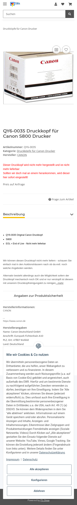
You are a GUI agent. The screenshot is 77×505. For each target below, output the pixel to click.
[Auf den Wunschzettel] (66, 50)
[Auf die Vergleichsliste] (56, 50)
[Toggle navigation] (5, 2)
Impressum (12, 459)
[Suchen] (34, 14)
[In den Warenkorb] (6, 40)
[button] (55, 4)
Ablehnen (39, 490)
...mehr (59, 283)
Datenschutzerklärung (52, 452)
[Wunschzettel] (62, 4)
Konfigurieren (39, 480)
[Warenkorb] (70, 4)
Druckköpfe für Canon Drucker (36, 151)
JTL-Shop (44, 500)
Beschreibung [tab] (14, 214)
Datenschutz (30, 459)
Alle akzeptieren (39, 469)
